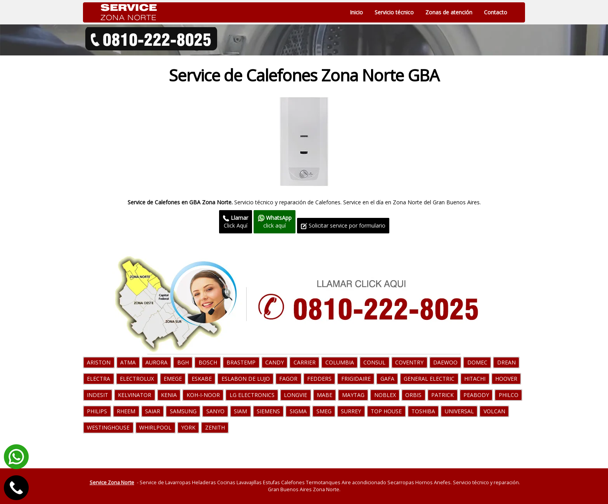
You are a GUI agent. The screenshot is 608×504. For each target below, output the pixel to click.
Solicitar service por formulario (343, 225)
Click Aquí (235, 221)
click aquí (274, 221)
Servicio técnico (394, 12)
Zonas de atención (448, 12)
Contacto (495, 12)
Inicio (356, 12)
